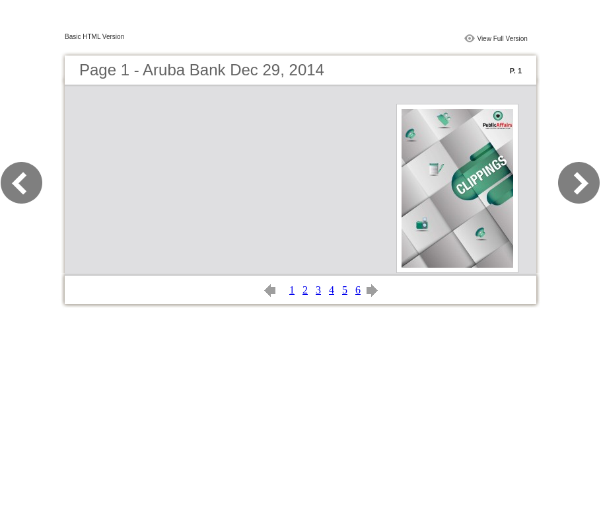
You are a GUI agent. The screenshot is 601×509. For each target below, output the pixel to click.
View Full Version (502, 38)
